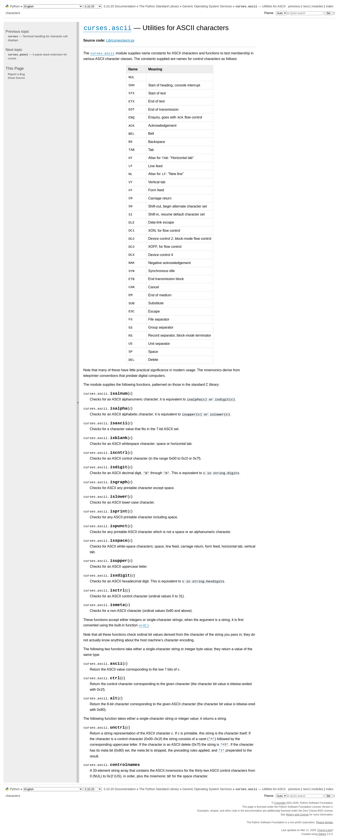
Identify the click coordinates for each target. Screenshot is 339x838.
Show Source (16, 77)
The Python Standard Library (159, 6)
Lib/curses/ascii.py (120, 40)
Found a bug (324, 830)
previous (294, 6)
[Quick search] (306, 13)
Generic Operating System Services (207, 6)
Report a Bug (16, 74)
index (329, 6)
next (306, 6)
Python (15, 6)
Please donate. (324, 822)
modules (317, 6)
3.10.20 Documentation (120, 6)
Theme (276, 13)
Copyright (280, 802)
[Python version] (93, 6)
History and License (297, 814)
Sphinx (322, 834)
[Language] (53, 6)
